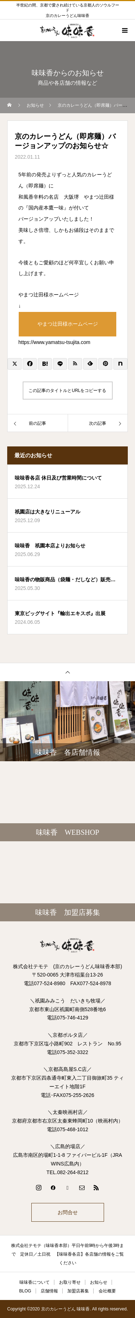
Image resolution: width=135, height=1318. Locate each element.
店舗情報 (49, 1290)
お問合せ (68, 1212)
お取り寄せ (70, 1282)
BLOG (25, 1290)
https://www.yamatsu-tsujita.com (54, 342)
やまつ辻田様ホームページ (67, 324)
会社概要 (107, 1290)
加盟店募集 (78, 1290)
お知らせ (98, 1282)
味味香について (34, 1282)
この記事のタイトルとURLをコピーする (67, 390)
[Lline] (60, 364)
